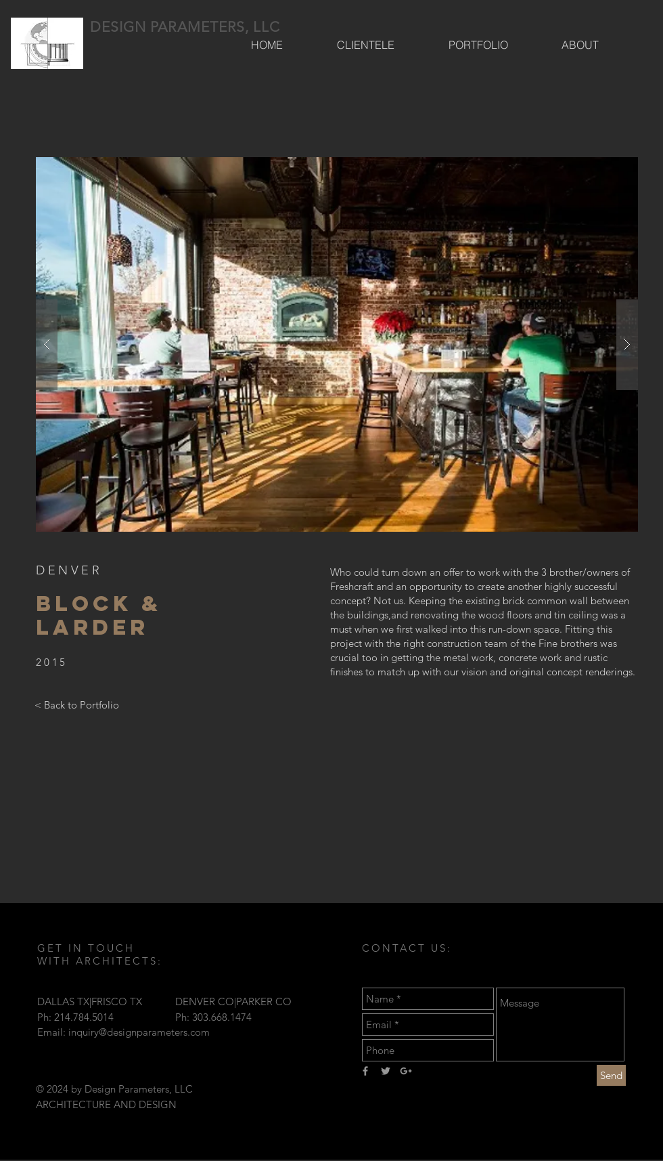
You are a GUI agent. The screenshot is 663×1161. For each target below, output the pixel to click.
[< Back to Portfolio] (77, 704)
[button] (337, 344)
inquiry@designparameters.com (139, 1032)
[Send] (611, 1075)
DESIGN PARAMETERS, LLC (185, 26)
